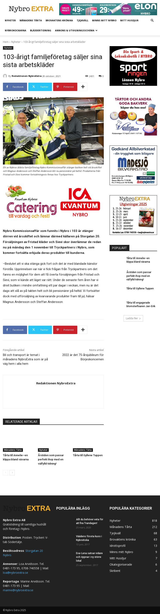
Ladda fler (133, 318)
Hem (6, 42)
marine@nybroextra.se (18, 590)
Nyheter (10, 20)
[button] (152, 21)
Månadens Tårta (31, 20)
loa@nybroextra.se (15, 573)
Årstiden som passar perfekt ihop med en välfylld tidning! (51, 459)
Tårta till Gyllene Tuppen (87, 455)
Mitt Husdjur (129, 20)
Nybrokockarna (15, 30)
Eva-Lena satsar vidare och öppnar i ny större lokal (89, 557)
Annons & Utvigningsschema (76, 30)
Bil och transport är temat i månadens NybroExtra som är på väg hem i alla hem (25, 359)
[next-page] (12, 472)
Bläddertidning (40, 30)
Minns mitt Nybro (104, 20)
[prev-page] (5, 472)
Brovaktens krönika (59, 20)
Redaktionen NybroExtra (27, 75)
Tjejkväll (82, 20)
